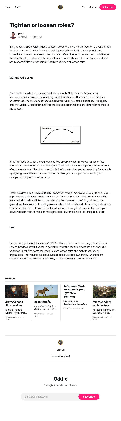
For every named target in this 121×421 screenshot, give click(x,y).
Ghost (67, 356)
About (18, 7)
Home (8, 7)
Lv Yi (20, 33)
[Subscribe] (88, 397)
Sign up (60, 349)
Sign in (93, 7)
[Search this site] (83, 7)
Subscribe (107, 7)
